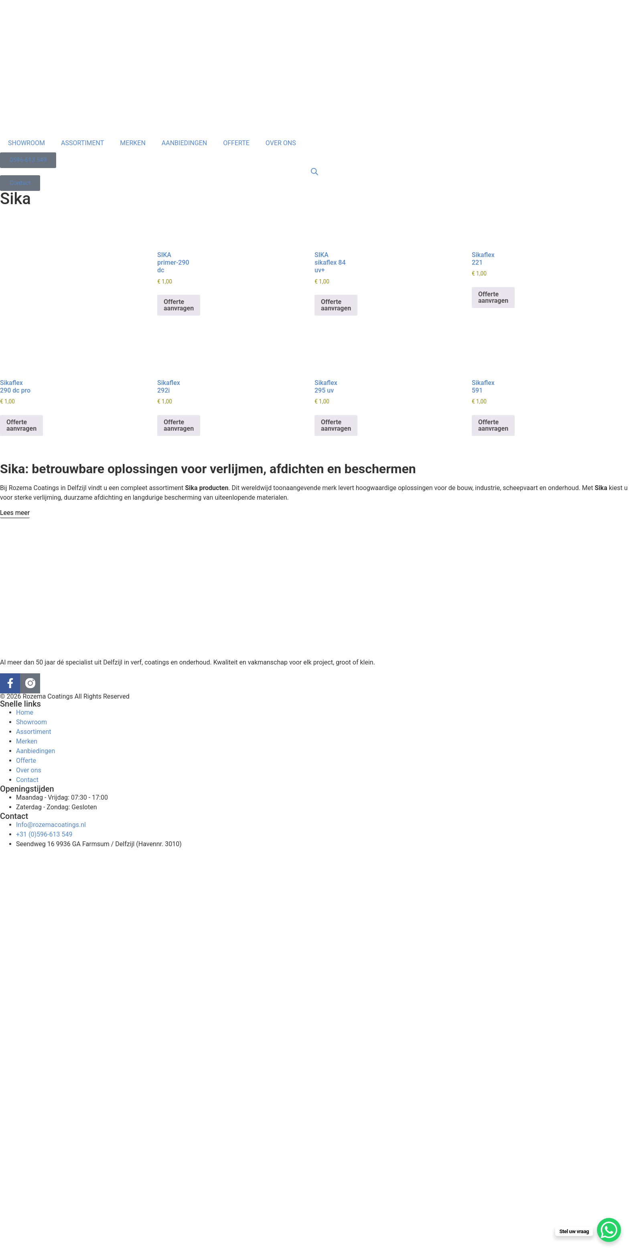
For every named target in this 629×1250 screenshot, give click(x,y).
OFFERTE (236, 143)
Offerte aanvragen (179, 305)
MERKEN (132, 143)
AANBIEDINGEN (184, 143)
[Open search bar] (314, 171)
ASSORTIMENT (82, 143)
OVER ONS (281, 143)
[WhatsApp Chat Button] (609, 1230)
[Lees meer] (15, 513)
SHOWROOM (26, 143)
